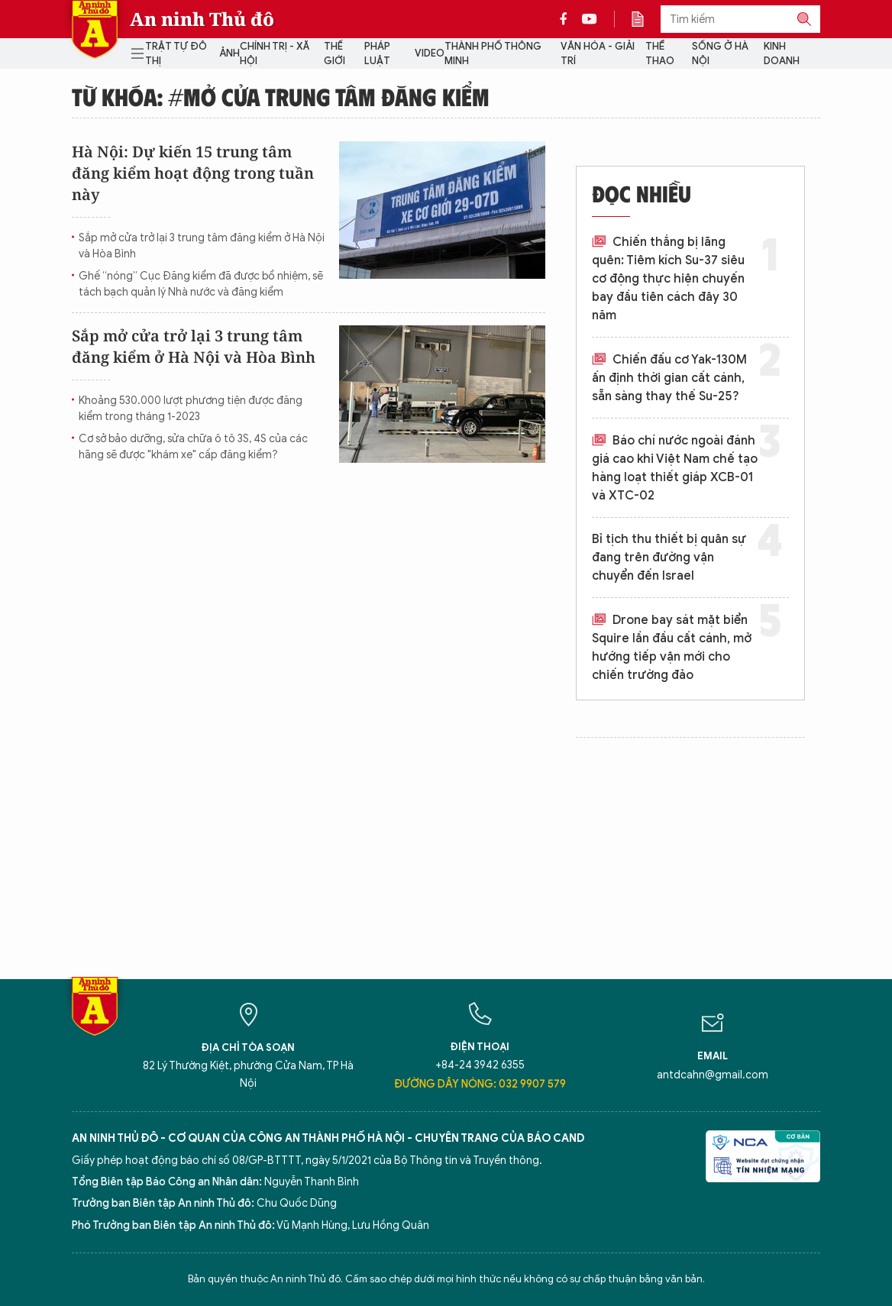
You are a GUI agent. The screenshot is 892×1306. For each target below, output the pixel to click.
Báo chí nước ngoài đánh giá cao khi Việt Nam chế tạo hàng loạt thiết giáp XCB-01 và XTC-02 (675, 468)
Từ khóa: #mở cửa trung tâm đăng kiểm (281, 96)
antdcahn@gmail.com (712, 1074)
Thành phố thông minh (492, 54)
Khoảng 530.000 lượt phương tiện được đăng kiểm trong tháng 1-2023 (190, 408)
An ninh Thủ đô (202, 19)
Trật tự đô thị (176, 54)
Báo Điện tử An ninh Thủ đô (94, 29)
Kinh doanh (782, 54)
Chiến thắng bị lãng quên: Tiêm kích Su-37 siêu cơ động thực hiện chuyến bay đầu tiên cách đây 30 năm (668, 278)
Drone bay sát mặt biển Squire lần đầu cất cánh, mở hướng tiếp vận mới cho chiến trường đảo (671, 648)
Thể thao (659, 54)
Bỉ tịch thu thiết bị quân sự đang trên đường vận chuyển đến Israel (669, 557)
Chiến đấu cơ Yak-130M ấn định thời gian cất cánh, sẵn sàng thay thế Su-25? (669, 378)
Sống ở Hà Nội (720, 54)
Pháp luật (377, 54)
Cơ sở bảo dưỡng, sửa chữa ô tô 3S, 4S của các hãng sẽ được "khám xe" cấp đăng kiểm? (193, 446)
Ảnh (229, 53)
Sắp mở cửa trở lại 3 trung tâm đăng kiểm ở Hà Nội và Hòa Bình (202, 245)
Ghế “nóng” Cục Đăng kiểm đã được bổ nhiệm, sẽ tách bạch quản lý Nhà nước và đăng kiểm (201, 284)
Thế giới (334, 54)
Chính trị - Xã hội (274, 54)
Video (429, 53)
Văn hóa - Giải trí (598, 54)
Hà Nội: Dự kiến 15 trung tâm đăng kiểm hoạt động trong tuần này (193, 173)
